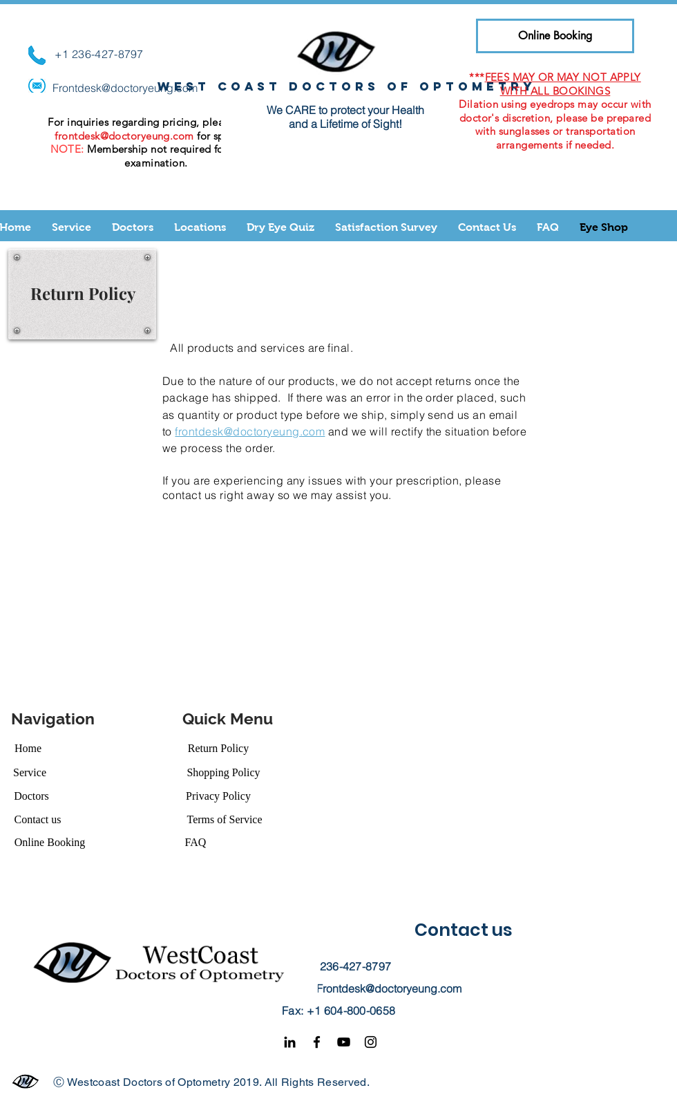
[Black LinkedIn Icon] (290, 1042)
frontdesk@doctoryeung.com (124, 135)
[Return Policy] (218, 748)
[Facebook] (317, 1042)
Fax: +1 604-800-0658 (338, 1010)
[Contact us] (37, 819)
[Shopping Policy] (223, 772)
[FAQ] (195, 842)
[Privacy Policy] (218, 796)
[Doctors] (31, 796)
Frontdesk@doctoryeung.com (125, 88)
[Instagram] (371, 1042)
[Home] (28, 748)
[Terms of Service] (224, 819)
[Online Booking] (555, 36)
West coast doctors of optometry (347, 86)
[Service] (29, 772)
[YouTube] (344, 1042)
